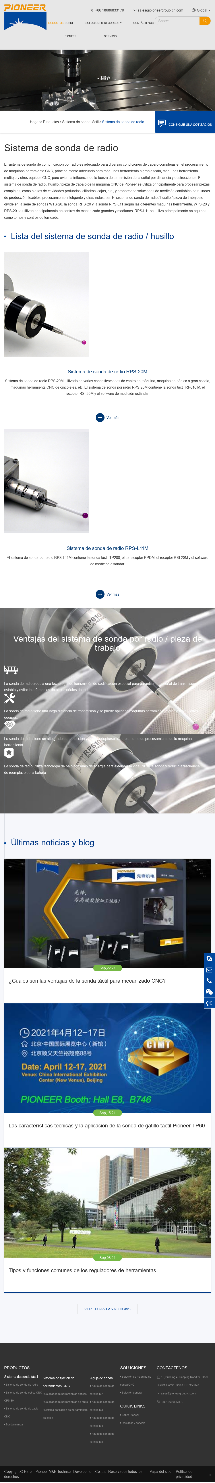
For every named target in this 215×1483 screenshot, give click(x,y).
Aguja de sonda (101, 1378)
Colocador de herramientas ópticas (65, 1394)
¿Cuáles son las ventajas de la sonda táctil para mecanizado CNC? (87, 982)
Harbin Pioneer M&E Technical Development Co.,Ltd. (65, 1472)
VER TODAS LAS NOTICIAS (107, 1310)
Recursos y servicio (113, 29)
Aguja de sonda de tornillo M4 (102, 1422)
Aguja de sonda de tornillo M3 (102, 1406)
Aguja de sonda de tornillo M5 (102, 1438)
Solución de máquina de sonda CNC (135, 1381)
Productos (55, 23)
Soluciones (94, 23)
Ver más (107, 417)
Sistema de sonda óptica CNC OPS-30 (23, 1397)
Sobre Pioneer (71, 29)
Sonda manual (13, 1425)
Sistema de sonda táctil (80, 122)
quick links (132, 1406)
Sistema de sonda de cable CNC (21, 1413)
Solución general (131, 1393)
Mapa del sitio (160, 1472)
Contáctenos (143, 23)
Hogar (35, 122)
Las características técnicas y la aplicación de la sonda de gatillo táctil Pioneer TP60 (107, 1126)
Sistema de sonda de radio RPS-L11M (107, 548)
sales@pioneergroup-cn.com (158, 10)
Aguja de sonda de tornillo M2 (102, 1390)
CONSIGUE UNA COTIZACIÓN (185, 123)
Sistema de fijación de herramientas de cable (65, 1414)
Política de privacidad (184, 1474)
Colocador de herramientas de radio (65, 1402)
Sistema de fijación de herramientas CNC (58, 1382)
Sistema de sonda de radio (123, 122)
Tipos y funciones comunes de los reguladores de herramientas (82, 1271)
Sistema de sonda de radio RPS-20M (107, 371)
